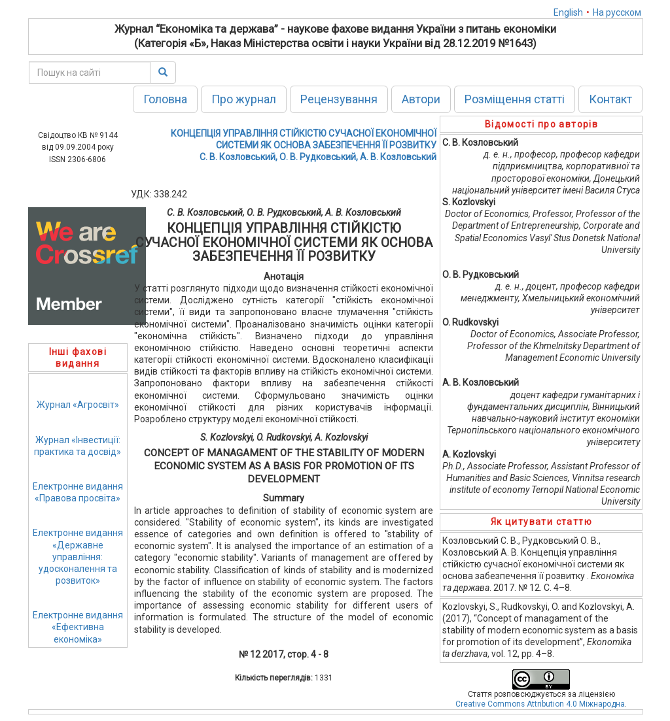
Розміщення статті (515, 99)
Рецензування (339, 99)
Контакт (610, 99)
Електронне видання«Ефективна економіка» (78, 627)
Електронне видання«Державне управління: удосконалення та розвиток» (78, 557)
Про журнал (243, 99)
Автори (421, 99)
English (568, 12)
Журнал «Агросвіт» (78, 404)
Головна (165, 99)
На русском (617, 12)
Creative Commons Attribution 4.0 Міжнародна (540, 704)
